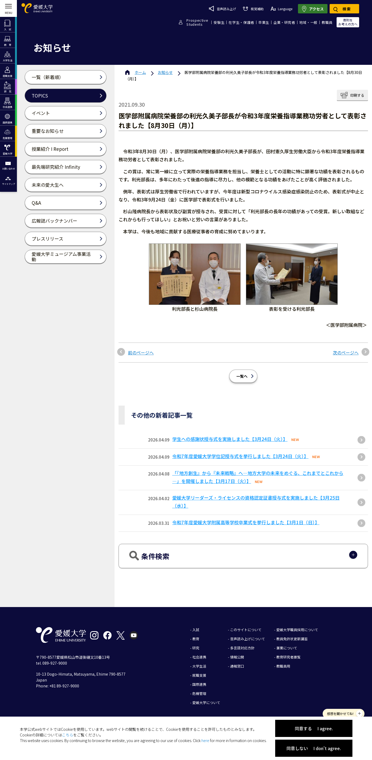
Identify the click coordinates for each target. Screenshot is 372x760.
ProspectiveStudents (197, 22)
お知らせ (165, 72)
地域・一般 (308, 22)
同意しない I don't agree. (313, 748)
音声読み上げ (222, 8)
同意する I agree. (314, 728)
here (205, 740)
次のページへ (346, 352)
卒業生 (263, 22)
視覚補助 (253, 8)
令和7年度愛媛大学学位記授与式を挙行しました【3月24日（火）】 (240, 456)
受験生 (218, 22)
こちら (67, 734)
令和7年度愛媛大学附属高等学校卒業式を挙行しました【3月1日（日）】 (245, 522)
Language (281, 8)
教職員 (327, 22)
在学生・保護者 (241, 22)
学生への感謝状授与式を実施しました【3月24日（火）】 (230, 439)
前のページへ (141, 352)
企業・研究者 (284, 22)
